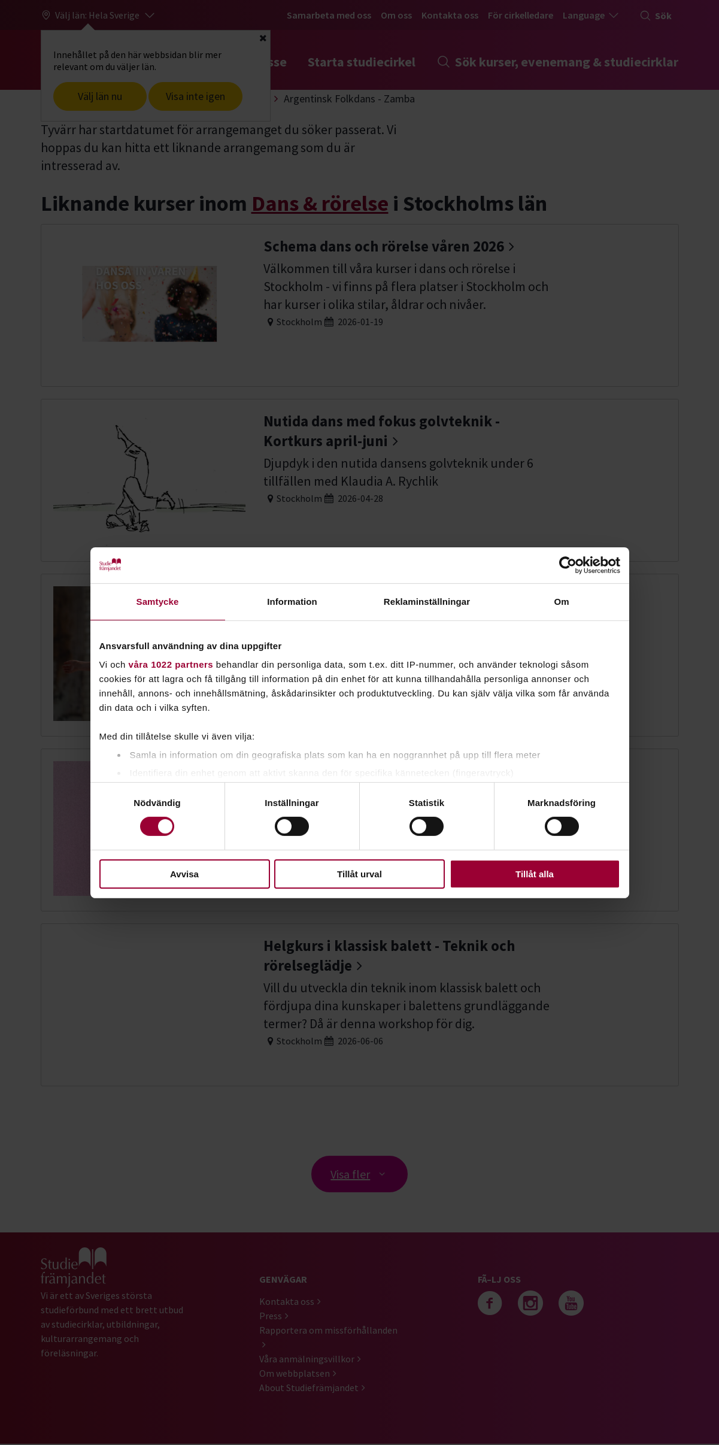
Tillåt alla (534, 874)
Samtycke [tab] (157, 601)
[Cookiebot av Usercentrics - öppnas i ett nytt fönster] (567, 565)
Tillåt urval (359, 874)
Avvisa (184, 874)
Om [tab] (561, 601)
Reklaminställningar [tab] (427, 601)
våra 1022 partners (171, 664)
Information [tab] (292, 601)
